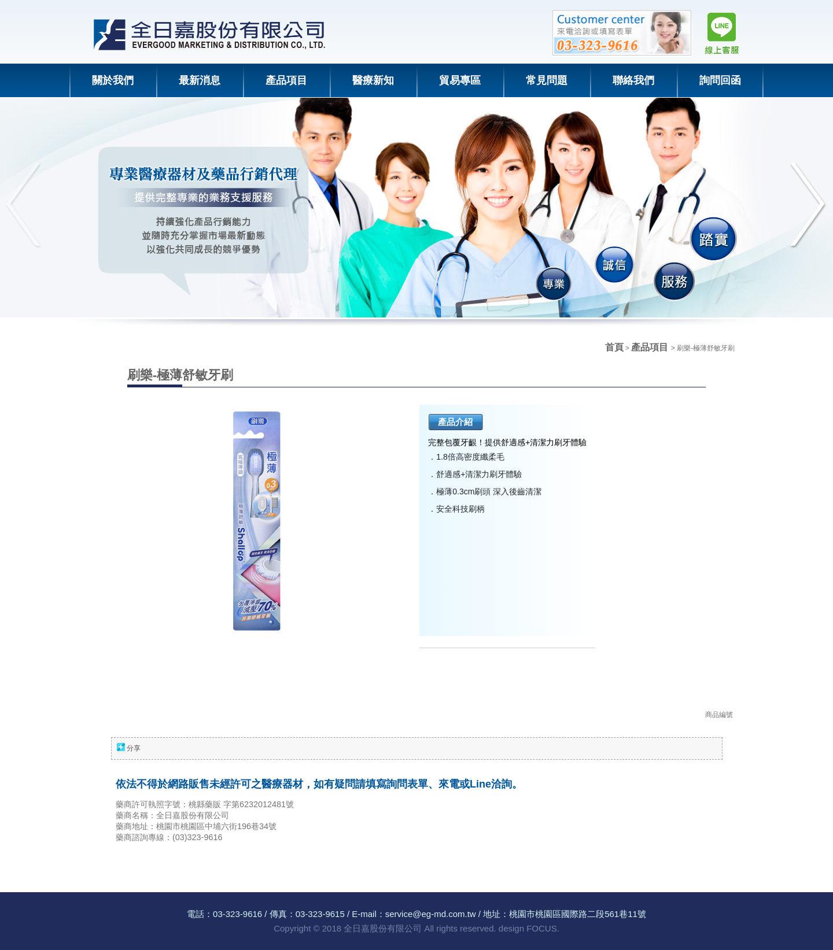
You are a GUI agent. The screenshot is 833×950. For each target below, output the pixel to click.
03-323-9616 (237, 914)
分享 (134, 748)
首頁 (614, 347)
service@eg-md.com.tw (430, 914)
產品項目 (650, 347)
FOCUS (541, 928)
